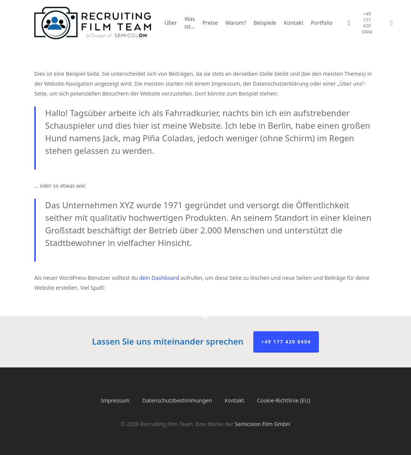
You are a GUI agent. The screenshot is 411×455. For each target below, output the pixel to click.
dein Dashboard (159, 277)
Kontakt (234, 400)
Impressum (115, 400)
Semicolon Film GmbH (262, 424)
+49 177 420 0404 (286, 341)
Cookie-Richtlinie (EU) (283, 400)
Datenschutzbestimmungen (177, 400)
